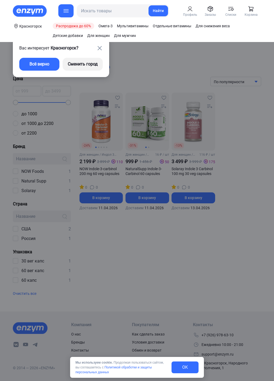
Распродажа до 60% (73, 26)
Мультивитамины (133, 26)
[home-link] (30, 11)
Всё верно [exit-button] (39, 64)
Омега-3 (105, 26)
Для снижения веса (213, 26)
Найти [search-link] (158, 11)
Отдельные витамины (172, 26)
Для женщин (98, 35)
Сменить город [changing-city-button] (83, 64)
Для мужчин (125, 35)
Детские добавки (68, 35)
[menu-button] (66, 10)
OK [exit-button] (185, 367)
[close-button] (99, 48)
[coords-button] (27, 26)
